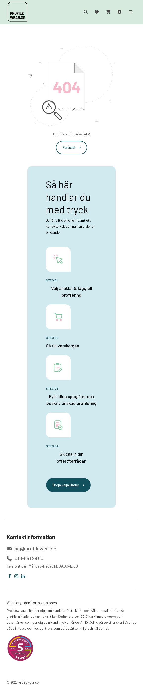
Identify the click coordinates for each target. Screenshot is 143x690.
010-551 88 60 (25, 558)
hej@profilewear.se (31, 548)
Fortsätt (71, 147)
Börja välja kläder (68, 485)
